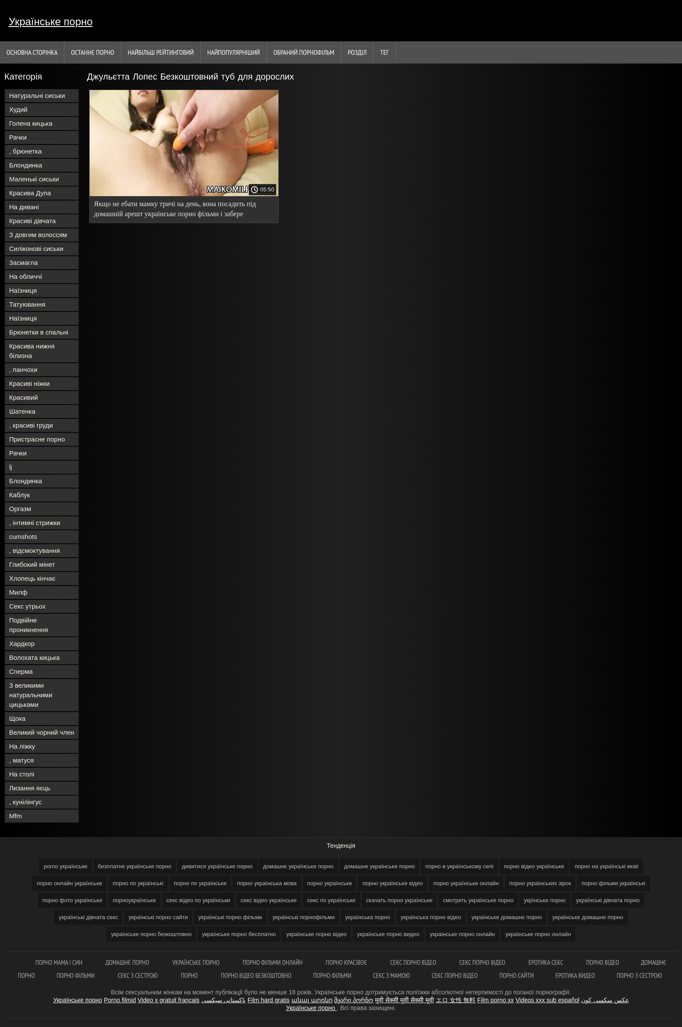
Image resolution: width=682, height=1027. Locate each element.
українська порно (367, 917)
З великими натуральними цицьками (30, 695)
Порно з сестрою (639, 975)
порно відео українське (534, 866)
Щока (17, 718)
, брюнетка (25, 151)
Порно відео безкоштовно (256, 975)
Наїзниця (23, 290)
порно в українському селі (459, 866)
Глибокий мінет (32, 564)
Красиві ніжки (29, 383)
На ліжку (22, 746)
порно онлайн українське (69, 883)
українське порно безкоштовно (151, 934)
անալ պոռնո (312, 1000)
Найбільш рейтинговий (161, 52)
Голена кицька (31, 123)
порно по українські (138, 883)
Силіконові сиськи (36, 248)
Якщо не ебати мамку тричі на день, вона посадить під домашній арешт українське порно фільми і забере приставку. (175, 210)
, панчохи (23, 369)
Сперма (21, 671)
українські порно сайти (158, 917)
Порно (190, 975)
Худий (18, 109)
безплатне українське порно (134, 866)
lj (10, 467)
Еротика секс (546, 962)
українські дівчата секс (88, 917)
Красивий (23, 397)
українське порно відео (316, 934)
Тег (384, 52)
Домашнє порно (127, 962)
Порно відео (602, 962)
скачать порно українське (399, 900)
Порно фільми (76, 975)
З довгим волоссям (38, 234)
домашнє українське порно (298, 866)
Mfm (15, 816)
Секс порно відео (414, 962)
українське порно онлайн (538, 934)
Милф (18, 592)
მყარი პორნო (353, 1000)
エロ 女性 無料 (456, 1000)
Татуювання (27, 304)
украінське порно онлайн (462, 934)
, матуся (21, 760)
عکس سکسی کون (605, 1000)
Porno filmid (120, 1000)
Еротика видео (575, 975)
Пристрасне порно (37, 439)
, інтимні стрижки (34, 522)
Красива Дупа (30, 193)
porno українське (65, 866)
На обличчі (25, 276)
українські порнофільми (304, 917)
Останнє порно (92, 52)
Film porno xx (495, 1000)
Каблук (19, 494)
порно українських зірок (540, 883)
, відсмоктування (34, 550)
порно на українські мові (606, 866)
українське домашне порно (587, 917)
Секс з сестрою (138, 975)
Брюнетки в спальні (38, 332)
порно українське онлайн (466, 883)
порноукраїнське (134, 900)
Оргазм (20, 508)
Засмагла (23, 262)
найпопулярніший (233, 52)
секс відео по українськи (199, 900)
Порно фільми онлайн (273, 962)
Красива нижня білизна (32, 350)
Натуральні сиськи (37, 95)
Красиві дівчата (32, 220)
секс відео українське (269, 900)
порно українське (329, 883)
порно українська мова (267, 883)
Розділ (357, 52)
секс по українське (331, 900)
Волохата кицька (34, 657)
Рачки (18, 137)
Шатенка (22, 411)
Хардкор (22, 643)
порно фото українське (73, 900)
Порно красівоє (347, 962)
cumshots (23, 536)
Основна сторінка (32, 52)
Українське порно (51, 21)
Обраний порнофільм (304, 52)
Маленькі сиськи (34, 179)
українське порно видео (388, 934)
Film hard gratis (268, 1000)
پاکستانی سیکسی (223, 1000)
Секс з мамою (391, 975)
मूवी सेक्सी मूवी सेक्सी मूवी (404, 1000)
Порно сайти (516, 975)
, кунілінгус (25, 802)
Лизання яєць (29, 788)
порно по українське (200, 883)
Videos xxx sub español (547, 1000)
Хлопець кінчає (32, 578)
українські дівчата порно (607, 900)
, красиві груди (31, 425)
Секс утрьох (27, 606)
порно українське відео (392, 883)
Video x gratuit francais (168, 1000)
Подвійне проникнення (28, 624)
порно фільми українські (613, 883)
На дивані (24, 207)
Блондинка (25, 165)
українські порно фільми (230, 917)
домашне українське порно (379, 866)
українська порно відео (431, 917)
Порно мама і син (59, 962)
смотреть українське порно (478, 900)
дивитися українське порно (217, 866)
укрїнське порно (544, 900)
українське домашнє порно (506, 917)
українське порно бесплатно (239, 934)
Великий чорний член (41, 732)
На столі (21, 774)
